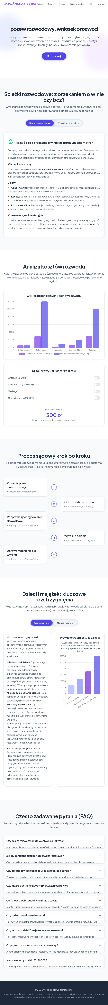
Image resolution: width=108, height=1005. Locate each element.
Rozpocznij (54, 56)
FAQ (91, 4)
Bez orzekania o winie (39, 123)
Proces (62, 4)
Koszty (51, 4)
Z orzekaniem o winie (68, 123)
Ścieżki (40, 4)
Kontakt (101, 4)
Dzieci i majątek (77, 4)
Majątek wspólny (65, 623)
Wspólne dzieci (41, 623)
